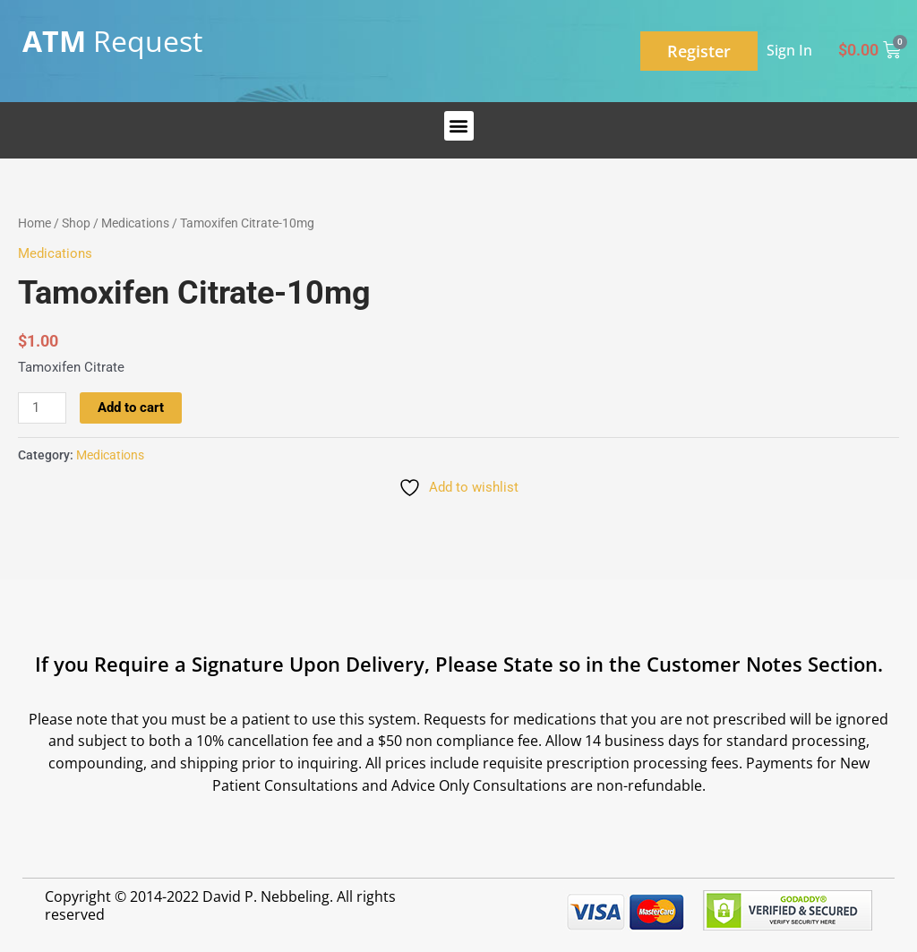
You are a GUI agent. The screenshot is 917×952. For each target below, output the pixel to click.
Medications (135, 223)
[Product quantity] (42, 408)
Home (34, 223)
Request (112, 40)
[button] (459, 126)
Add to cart (131, 407)
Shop (76, 223)
